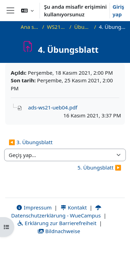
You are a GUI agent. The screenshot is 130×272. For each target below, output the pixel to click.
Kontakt (73, 207)
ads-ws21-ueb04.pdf (52, 107)
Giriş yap (118, 10)
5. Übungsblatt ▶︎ (99, 167)
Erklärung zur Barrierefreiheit (56, 223)
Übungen (83, 26)
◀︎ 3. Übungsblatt (31, 142)
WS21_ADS (57, 26)
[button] (27, 10)
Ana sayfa (30, 26)
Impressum (34, 207)
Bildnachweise (58, 231)
